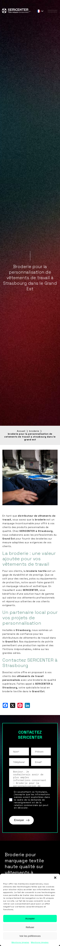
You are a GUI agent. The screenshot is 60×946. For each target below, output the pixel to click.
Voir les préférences (30, 936)
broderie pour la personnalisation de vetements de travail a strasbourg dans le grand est (30, 436)
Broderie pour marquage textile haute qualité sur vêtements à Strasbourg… (24, 866)
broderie (34, 431)
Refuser (30, 927)
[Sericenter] (16, 12)
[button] (55, 877)
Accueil (21, 431)
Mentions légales (20, 942)
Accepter (30, 918)
